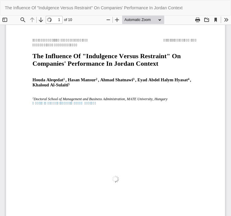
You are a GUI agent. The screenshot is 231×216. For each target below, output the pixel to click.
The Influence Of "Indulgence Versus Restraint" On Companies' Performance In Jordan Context (94, 7)
